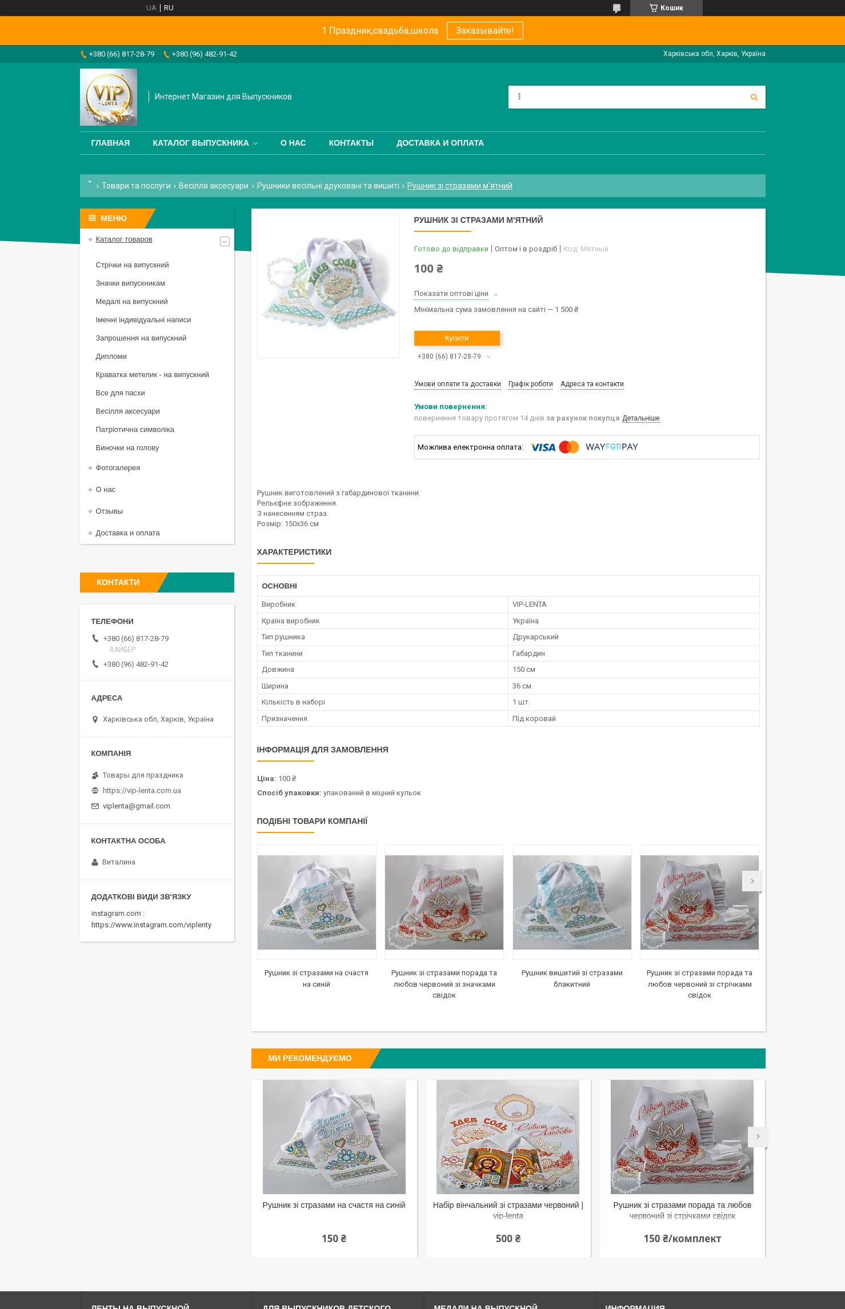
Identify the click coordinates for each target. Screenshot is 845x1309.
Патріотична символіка (135, 429)
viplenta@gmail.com (136, 806)
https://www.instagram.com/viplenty (151, 924)
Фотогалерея (118, 467)
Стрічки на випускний (132, 265)
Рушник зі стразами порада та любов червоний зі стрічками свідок (699, 983)
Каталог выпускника (201, 142)
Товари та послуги (136, 185)
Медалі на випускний (132, 301)
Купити (457, 338)
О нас (293, 142)
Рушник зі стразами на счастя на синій (334, 1205)
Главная (110, 142)
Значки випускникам (131, 283)
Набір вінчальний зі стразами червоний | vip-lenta (508, 1210)
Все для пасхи (120, 393)
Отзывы (109, 511)
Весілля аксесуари (214, 185)
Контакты (351, 142)
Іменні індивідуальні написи (143, 319)
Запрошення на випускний (141, 338)
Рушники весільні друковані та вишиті (328, 185)
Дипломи (111, 356)
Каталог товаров (124, 239)
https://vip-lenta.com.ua (142, 790)
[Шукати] (754, 97)
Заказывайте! (485, 30)
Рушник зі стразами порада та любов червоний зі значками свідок (444, 983)
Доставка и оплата (440, 142)
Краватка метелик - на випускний (152, 374)
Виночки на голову (127, 447)
